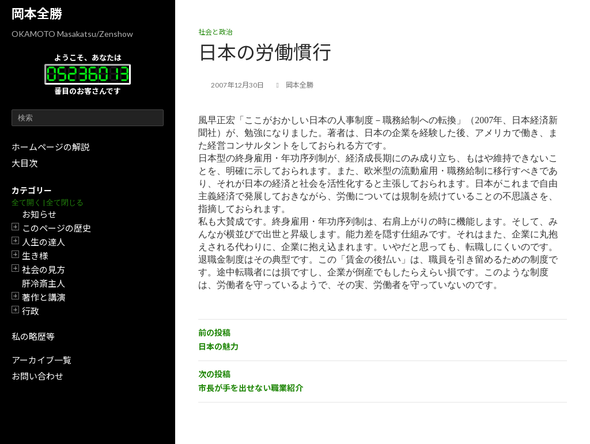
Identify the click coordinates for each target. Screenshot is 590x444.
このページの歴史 (56, 228)
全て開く (26, 202)
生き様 (35, 256)
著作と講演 (43, 297)
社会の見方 (43, 269)
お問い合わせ (37, 376)
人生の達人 (43, 242)
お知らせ (39, 214)
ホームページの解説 (50, 147)
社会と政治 (215, 32)
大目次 (24, 163)
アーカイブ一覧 (41, 360)
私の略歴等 (33, 336)
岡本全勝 (37, 13)
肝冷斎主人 (43, 283)
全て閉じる (65, 202)
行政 (30, 311)
